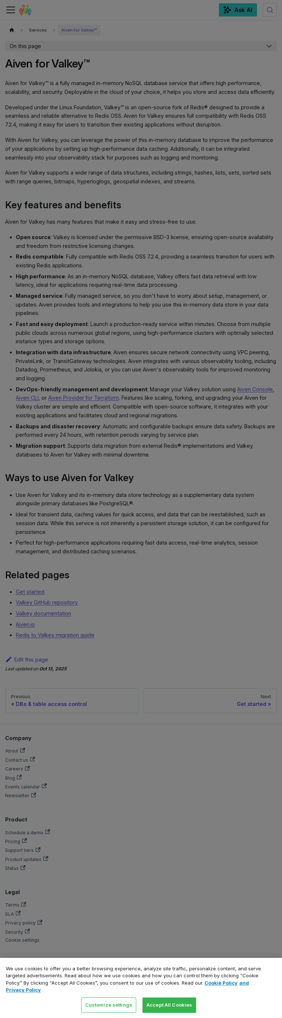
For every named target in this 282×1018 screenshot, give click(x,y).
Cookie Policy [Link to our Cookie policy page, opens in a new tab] (221, 983)
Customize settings (108, 1005)
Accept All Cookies (169, 1005)
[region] (141, 988)
